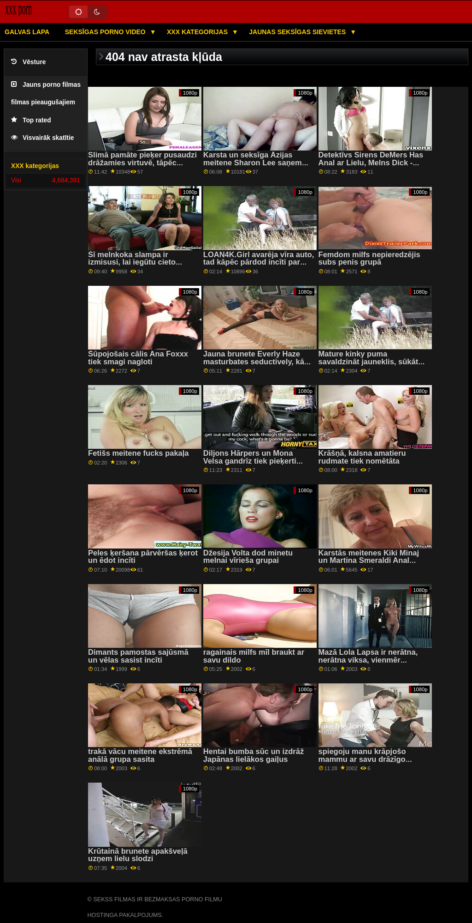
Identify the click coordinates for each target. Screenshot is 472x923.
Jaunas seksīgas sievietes (298, 32)
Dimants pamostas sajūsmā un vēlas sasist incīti (138, 656)
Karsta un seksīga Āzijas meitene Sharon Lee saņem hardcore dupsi (252, 163)
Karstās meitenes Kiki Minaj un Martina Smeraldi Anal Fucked (369, 561)
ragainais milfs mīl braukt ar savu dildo (253, 656)
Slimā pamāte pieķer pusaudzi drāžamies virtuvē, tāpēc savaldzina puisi (142, 163)
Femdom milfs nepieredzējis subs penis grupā (369, 258)
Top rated (31, 120)
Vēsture (28, 62)
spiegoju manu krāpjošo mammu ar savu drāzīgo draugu (362, 759)
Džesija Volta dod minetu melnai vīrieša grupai (248, 557)
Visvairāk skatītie (42, 137)
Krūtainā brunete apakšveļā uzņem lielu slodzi (138, 855)
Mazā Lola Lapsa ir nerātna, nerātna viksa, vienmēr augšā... (368, 660)
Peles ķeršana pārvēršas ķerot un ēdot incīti (143, 557)
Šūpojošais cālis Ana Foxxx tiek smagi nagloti (138, 358)
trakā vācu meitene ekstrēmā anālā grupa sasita (140, 755)
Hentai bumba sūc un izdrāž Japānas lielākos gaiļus (253, 755)
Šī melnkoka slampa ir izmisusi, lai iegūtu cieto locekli (132, 262)
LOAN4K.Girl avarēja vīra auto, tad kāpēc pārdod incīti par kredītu (258, 262)
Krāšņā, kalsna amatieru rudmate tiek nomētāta (362, 457)
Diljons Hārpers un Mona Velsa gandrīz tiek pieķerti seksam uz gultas (249, 461)
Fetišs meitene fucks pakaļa (138, 453)
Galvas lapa (27, 32)
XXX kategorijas (198, 32)
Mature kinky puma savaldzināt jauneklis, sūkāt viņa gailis (369, 362)
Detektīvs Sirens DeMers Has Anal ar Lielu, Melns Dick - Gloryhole (371, 163)
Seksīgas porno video (106, 32)
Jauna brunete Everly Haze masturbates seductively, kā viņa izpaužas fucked (253, 362)
